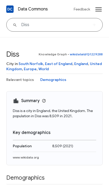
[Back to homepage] (10, 9)
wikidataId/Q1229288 (86, 54)
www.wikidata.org (26, 157)
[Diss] (54, 24)
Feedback (82, 9)
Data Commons (33, 9)
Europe (30, 69)
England (81, 63)
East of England (58, 63)
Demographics (53, 79)
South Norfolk (31, 63)
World (43, 69)
